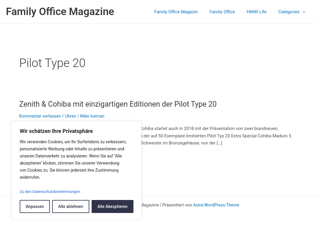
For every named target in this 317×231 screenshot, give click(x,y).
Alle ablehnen (70, 206)
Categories (293, 12)
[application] (304, 12)
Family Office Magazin (186, 11)
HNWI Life (261, 11)
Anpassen (35, 206)
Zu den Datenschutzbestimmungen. (52, 191)
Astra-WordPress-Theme (216, 205)
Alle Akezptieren (113, 206)
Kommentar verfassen (41, 116)
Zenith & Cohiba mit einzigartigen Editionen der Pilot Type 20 (121, 104)
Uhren (72, 116)
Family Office (229, 11)
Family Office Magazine (60, 12)
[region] (76, 170)
